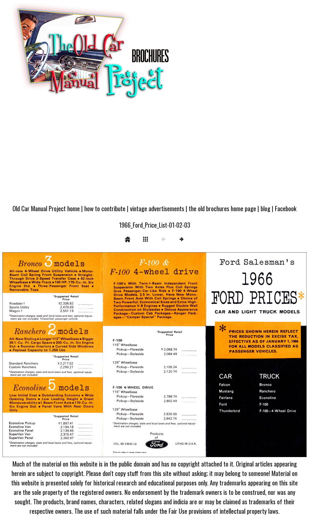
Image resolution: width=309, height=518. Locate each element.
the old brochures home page (222, 208)
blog (265, 208)
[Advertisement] (154, 154)
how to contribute (104, 208)
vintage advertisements (157, 208)
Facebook (286, 208)
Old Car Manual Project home (46, 208)
